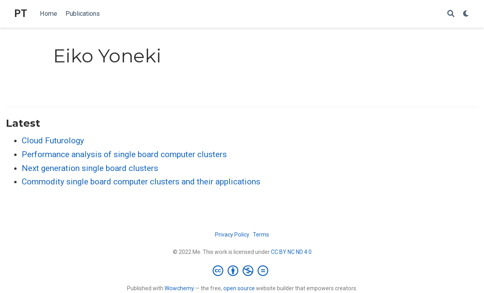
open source (239, 288)
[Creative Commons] (242, 270)
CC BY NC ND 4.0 (291, 252)
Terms (261, 234)
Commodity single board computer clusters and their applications (141, 181)
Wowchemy (179, 288)
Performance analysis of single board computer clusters (124, 154)
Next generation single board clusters (90, 168)
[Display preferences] (466, 14)
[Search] (450, 14)
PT (20, 13)
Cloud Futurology (53, 140)
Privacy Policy (232, 234)
